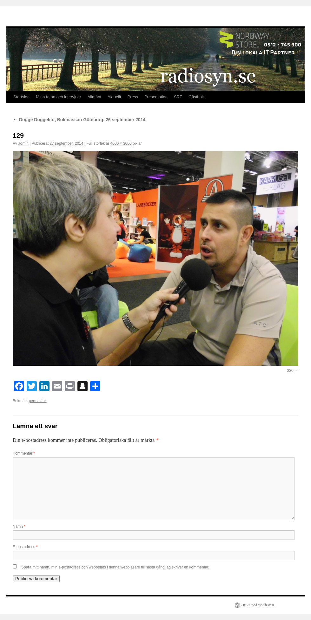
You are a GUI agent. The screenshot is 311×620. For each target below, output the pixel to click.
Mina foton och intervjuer (58, 96)
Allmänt (94, 96)
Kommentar (24, 453)
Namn (19, 526)
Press (133, 96)
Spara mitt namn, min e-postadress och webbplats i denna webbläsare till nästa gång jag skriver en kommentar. (115, 567)
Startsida (21, 96)
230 (290, 370)
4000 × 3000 (121, 143)
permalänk (38, 401)
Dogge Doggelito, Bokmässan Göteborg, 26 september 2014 (79, 119)
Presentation (156, 96)
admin (23, 143)
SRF (178, 96)
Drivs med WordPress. (258, 605)
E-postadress (25, 547)
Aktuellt (114, 96)
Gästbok (196, 96)
